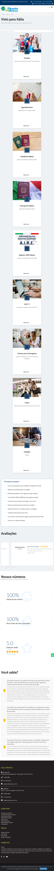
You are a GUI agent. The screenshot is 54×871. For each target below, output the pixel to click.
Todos (27, 403)
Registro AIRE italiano (27, 255)
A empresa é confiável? (6, 813)
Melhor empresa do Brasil (7, 822)
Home (3, 14)
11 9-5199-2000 (7, 781)
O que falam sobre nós (6, 816)
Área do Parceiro (46, 3)
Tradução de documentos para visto (18, 513)
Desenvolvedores (5, 821)
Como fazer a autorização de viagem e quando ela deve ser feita (26, 516)
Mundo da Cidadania (6, 837)
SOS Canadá (4, 834)
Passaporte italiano (27, 206)
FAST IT (27, 304)
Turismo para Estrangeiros (27, 353)
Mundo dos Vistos (5, 832)
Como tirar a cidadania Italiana (16, 520)
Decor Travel (4, 836)
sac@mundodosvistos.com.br (10, 784)
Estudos (27, 58)
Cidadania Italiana (27, 156)
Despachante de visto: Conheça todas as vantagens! (22, 509)
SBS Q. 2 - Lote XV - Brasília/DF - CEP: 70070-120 (12, 790)
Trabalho (27, 452)
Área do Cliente (36, 3)
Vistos (7, 14)
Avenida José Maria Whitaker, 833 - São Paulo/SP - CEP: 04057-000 (17, 774)
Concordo (43, 868)
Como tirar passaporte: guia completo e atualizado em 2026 (24, 486)
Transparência (4, 824)
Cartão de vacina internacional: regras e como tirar (22, 501)
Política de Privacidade (6, 818)
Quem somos (4, 819)
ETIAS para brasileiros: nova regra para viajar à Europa (23, 493)
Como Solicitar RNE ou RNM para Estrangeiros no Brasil (23, 497)
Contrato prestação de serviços (8, 814)
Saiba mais (27, 76)
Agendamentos (27, 107)
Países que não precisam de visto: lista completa (21, 505)
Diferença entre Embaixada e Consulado (19, 489)
